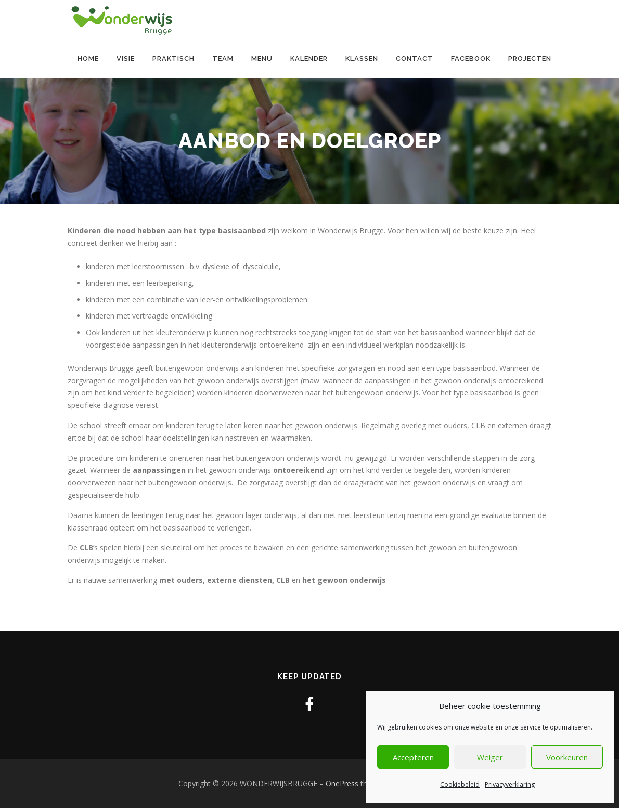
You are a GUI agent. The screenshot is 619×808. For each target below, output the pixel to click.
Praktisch (173, 58)
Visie (126, 58)
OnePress (342, 783)
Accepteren (413, 757)
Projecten (529, 58)
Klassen (361, 58)
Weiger (490, 757)
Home (88, 58)
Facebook (471, 58)
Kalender (309, 58)
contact (414, 58)
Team (223, 58)
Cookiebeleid (460, 784)
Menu (262, 58)
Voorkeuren (567, 757)
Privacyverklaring (510, 784)
